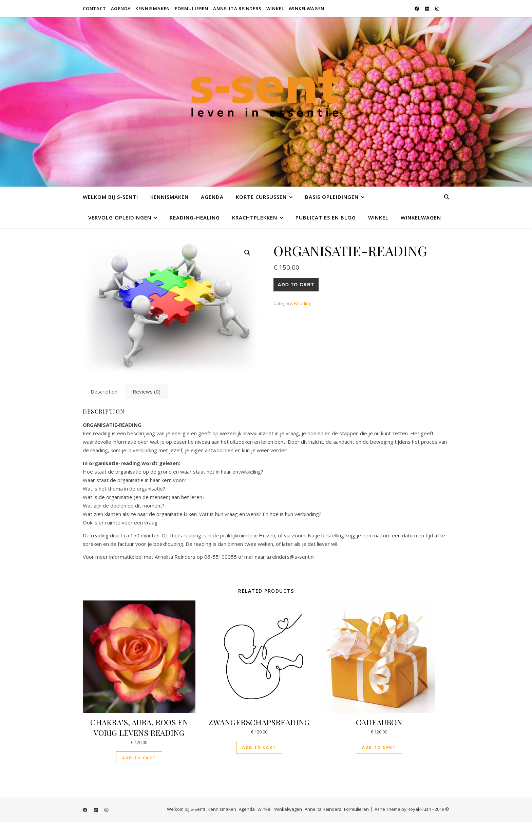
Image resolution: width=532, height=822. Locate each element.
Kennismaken (152, 8)
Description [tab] (104, 391)
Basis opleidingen (332, 196)
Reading (302, 303)
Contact (94, 8)
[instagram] (437, 8)
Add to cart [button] (139, 757)
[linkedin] (427, 8)
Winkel (275, 8)
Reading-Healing (195, 217)
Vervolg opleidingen (119, 217)
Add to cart (296, 284)
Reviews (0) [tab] (146, 391)
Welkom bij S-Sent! (110, 196)
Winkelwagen (306, 8)
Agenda (121, 8)
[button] (247, 253)
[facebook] (417, 8)
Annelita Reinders (237, 8)
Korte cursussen (261, 196)
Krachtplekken (254, 217)
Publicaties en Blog (326, 217)
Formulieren (191, 8)
